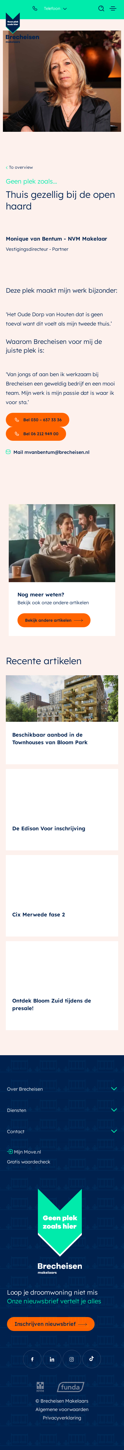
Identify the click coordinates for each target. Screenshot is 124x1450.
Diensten (16, 1110)
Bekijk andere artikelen (48, 620)
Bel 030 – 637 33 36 (37, 419)
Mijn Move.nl (24, 1152)
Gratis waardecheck (29, 1162)
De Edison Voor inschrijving (48, 828)
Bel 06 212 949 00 (36, 433)
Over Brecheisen (25, 1089)
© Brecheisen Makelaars (62, 1401)
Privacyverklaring (62, 1418)
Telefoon (47, 9)
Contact (15, 1131)
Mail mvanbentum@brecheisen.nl (47, 452)
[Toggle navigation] (98, 8)
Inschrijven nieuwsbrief (45, 1324)
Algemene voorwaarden (62, 1409)
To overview (19, 167)
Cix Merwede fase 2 (38, 914)
